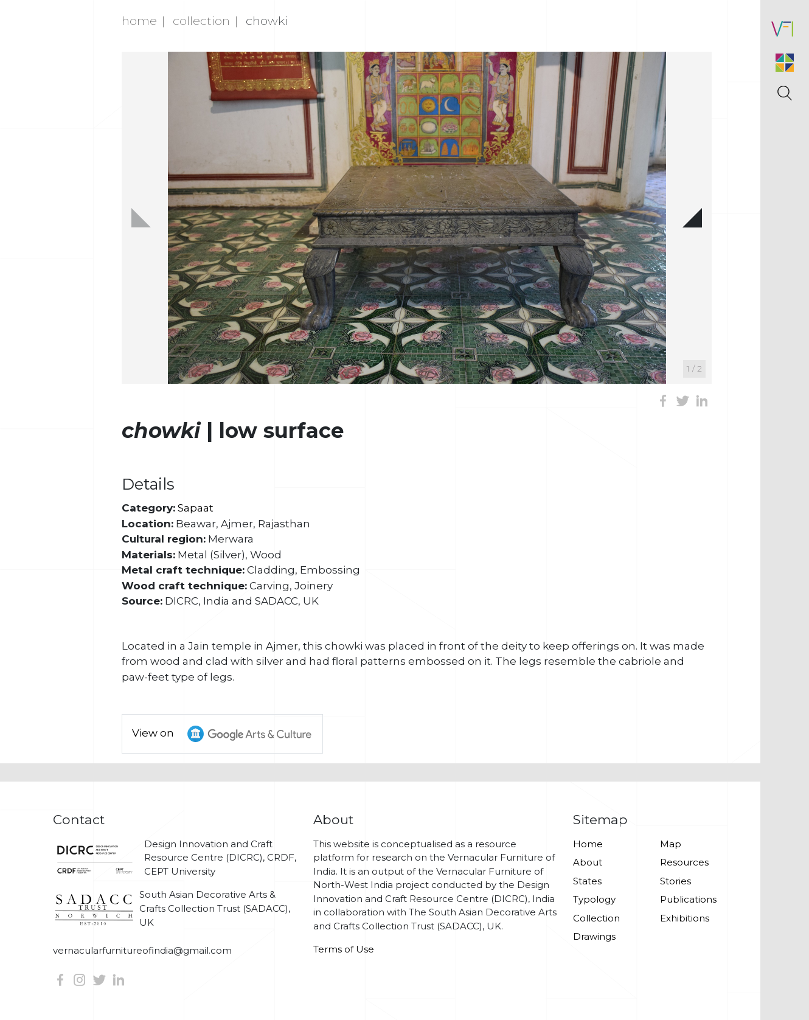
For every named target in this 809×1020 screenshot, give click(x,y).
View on (227, 734)
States (587, 881)
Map (670, 844)
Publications (688, 899)
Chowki (267, 20)
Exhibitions (684, 918)
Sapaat (196, 508)
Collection (201, 20)
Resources (684, 862)
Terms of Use (343, 949)
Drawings (594, 936)
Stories (675, 881)
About (587, 862)
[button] (692, 218)
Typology (594, 899)
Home (139, 20)
